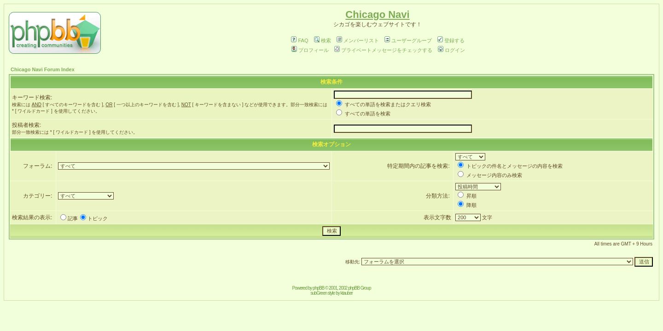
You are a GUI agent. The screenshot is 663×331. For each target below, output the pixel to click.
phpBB (318, 288)
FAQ (299, 40)
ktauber (347, 293)
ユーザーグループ (408, 40)
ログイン (451, 50)
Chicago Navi (377, 14)
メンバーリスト (358, 40)
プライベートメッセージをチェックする (383, 50)
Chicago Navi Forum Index (43, 69)
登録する (451, 40)
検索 (322, 40)
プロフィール (310, 50)
